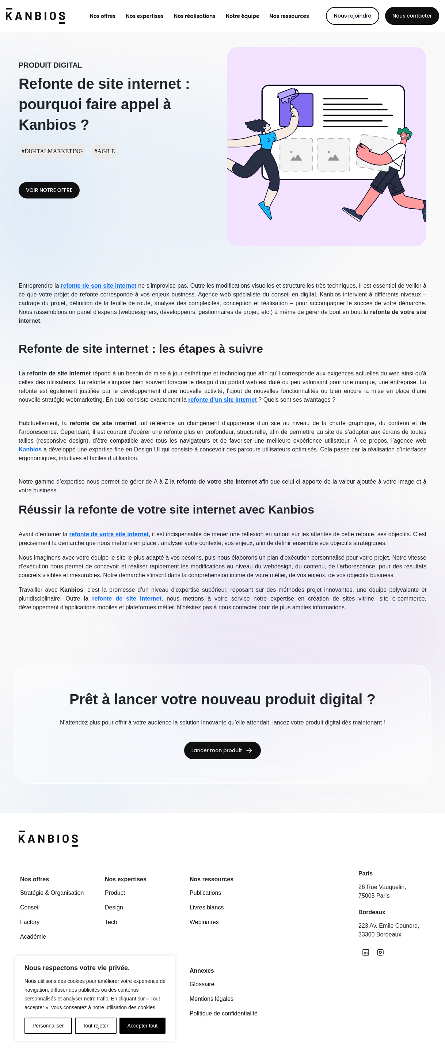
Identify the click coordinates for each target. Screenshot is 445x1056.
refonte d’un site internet (222, 400)
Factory (29, 922)
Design (114, 907)
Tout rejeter (96, 1026)
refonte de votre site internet (109, 534)
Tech (111, 922)
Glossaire (202, 984)
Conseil (29, 907)
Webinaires (204, 922)
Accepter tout (143, 1026)
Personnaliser (48, 1026)
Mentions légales (211, 999)
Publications (205, 893)
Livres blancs (207, 907)
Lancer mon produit (216, 752)
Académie (33, 937)
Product (115, 893)
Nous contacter (412, 15)
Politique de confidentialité (224, 1013)
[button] (103, 16)
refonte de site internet (126, 598)
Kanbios (30, 449)
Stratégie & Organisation (52, 893)
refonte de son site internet (99, 286)
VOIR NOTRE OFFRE (49, 190)
